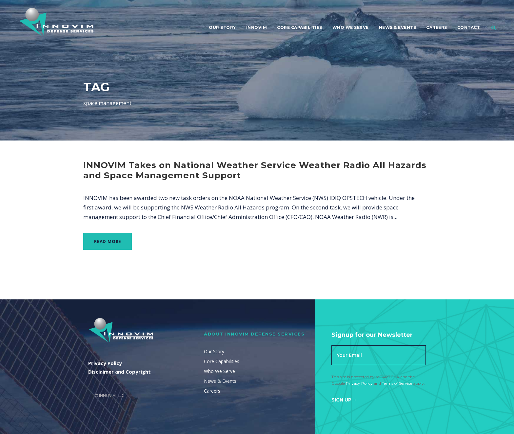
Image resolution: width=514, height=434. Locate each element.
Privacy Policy (359, 383)
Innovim (256, 27)
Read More (107, 241)
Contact (468, 27)
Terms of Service (397, 383)
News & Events (397, 27)
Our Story (222, 27)
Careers (436, 27)
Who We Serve (350, 27)
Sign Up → (344, 400)
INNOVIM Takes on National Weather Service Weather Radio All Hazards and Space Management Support (254, 170)
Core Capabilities (299, 27)
